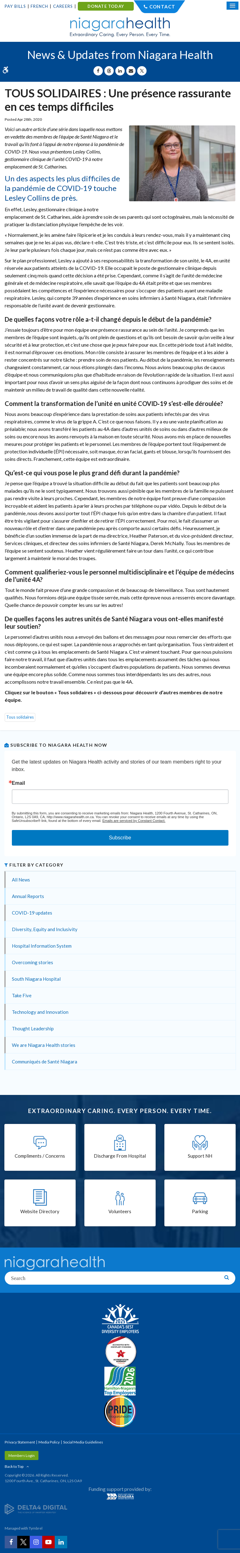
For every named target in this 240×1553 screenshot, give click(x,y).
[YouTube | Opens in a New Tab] (48, 1542)
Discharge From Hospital (120, 1156)
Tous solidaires (20, 717)
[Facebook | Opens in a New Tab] (11, 1542)
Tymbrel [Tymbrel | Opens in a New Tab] (35, 1528)
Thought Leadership (33, 1028)
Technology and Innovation (40, 1012)
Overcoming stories (32, 962)
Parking (200, 1211)
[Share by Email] (131, 71)
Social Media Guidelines (83, 1442)
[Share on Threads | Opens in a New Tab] (109, 71)
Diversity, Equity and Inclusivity (45, 929)
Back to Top (14, 1466)
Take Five (22, 995)
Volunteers (119, 1211)
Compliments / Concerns (40, 1156)
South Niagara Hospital (36, 979)
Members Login (21, 1455)
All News (21, 879)
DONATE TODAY (106, 6)
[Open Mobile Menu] (232, 6)
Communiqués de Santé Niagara (44, 1061)
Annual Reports (28, 896)
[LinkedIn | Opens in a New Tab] (61, 1542)
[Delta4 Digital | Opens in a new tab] (36, 1509)
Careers (63, 6)
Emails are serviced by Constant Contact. (133, 821)
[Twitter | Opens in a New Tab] (23, 1542)
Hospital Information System (42, 946)
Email (18, 783)
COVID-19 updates (32, 913)
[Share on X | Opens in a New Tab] (142, 71)
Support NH (200, 1156)
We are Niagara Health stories (43, 1045)
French (39, 6)
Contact (162, 6)
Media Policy (49, 1442)
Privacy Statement (20, 1442)
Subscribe (120, 837)
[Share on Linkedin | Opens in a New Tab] (120, 71)
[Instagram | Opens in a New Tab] (36, 1542)
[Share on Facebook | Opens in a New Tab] (98, 71)
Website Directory (39, 1211)
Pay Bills (15, 6)
